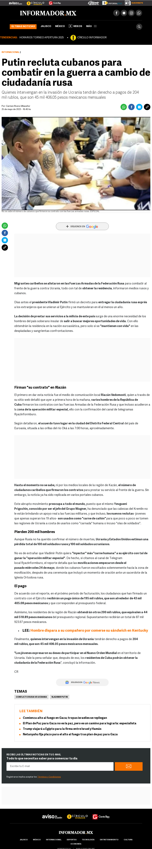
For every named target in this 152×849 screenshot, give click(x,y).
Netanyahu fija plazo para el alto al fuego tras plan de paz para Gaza (70, 734)
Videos (75, 26)
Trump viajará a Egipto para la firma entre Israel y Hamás (62, 729)
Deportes (71, 840)
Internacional (10, 52)
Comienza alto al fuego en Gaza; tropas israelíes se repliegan (65, 718)
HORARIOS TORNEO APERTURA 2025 (41, 37)
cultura (128, 840)
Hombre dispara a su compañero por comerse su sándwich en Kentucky (89, 631)
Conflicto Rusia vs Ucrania (31, 697)
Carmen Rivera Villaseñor (18, 106)
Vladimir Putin (59, 697)
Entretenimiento (109, 840)
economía (76, 844)
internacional (53, 840)
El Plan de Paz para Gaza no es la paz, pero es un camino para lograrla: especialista (79, 723)
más (91, 26)
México (60, 26)
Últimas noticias (23, 26)
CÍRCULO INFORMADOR (92, 37)
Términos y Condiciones (49, 777)
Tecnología (88, 840)
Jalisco (46, 26)
